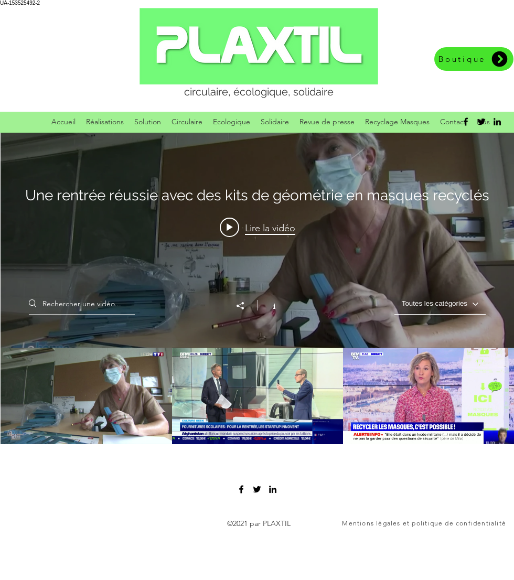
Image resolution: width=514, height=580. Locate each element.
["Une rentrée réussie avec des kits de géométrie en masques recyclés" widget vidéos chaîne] (257, 288)
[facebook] (466, 121)
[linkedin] (497, 121)
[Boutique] (473, 59)
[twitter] (481, 121)
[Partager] (245, 305)
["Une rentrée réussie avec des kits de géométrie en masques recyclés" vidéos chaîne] (257, 396)
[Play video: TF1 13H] (257, 227)
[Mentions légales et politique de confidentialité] (424, 523)
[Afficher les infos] (269, 305)
